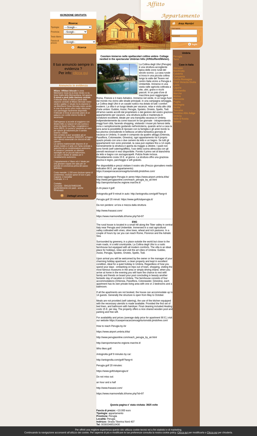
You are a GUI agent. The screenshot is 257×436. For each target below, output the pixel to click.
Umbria (177, 116)
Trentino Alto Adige (184, 113)
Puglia (177, 102)
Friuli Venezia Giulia (184, 82)
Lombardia (179, 90)
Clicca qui (182, 432)
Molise (177, 96)
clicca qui (80, 73)
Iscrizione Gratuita (73, 15)
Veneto (177, 121)
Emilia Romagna (182, 79)
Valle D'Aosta (181, 118)
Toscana (178, 110)
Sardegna (178, 104)
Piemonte (178, 99)
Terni (176, 59)
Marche (177, 93)
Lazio (176, 85)
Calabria (178, 73)
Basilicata (179, 71)
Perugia (177, 56)
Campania (179, 76)
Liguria (177, 87)
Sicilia (176, 107)
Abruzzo (178, 68)
